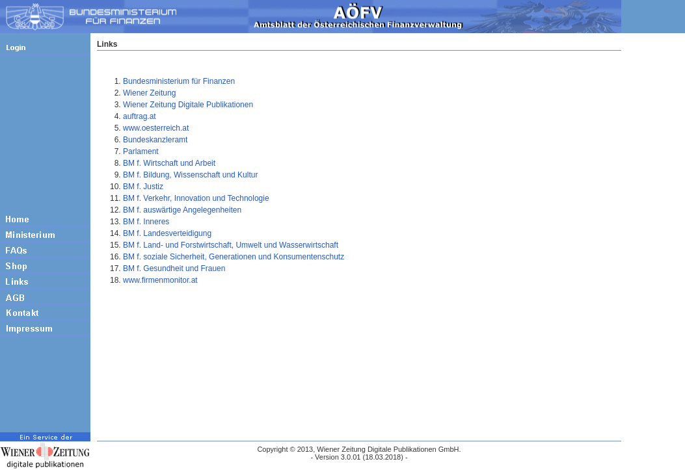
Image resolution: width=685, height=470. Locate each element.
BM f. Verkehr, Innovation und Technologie (196, 198)
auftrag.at (139, 116)
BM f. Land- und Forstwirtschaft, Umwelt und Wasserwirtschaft (230, 245)
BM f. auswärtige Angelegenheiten (182, 210)
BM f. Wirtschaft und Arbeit (169, 163)
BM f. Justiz (143, 186)
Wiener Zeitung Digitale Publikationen (188, 104)
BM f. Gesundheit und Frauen (174, 268)
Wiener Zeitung (149, 93)
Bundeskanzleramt (155, 139)
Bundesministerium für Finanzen (179, 81)
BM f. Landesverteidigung (167, 233)
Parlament (141, 151)
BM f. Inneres (146, 221)
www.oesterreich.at (156, 128)
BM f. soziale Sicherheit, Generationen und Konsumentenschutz (233, 256)
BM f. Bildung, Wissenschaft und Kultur (190, 174)
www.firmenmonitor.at (160, 280)
